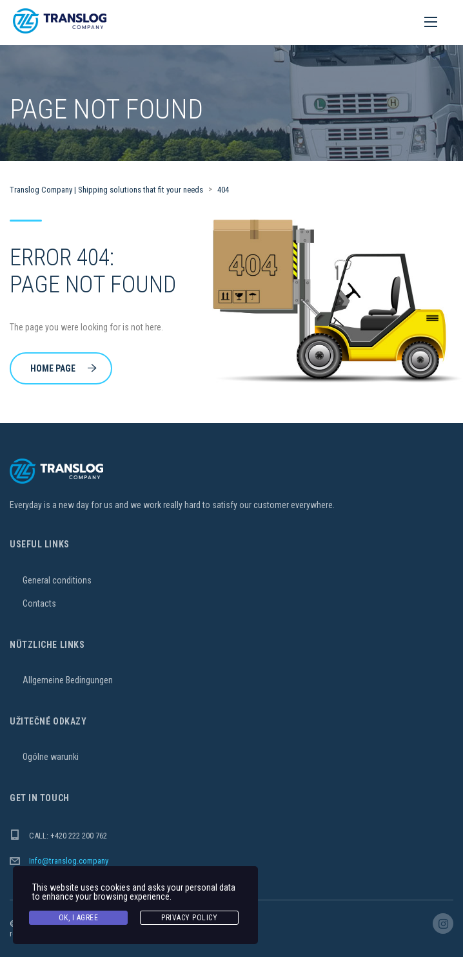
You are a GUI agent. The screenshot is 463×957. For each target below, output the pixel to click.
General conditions (57, 580)
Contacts (39, 603)
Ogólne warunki (51, 757)
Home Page (63, 368)
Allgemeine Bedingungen (68, 680)
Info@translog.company (68, 861)
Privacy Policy (189, 917)
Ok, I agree (79, 917)
